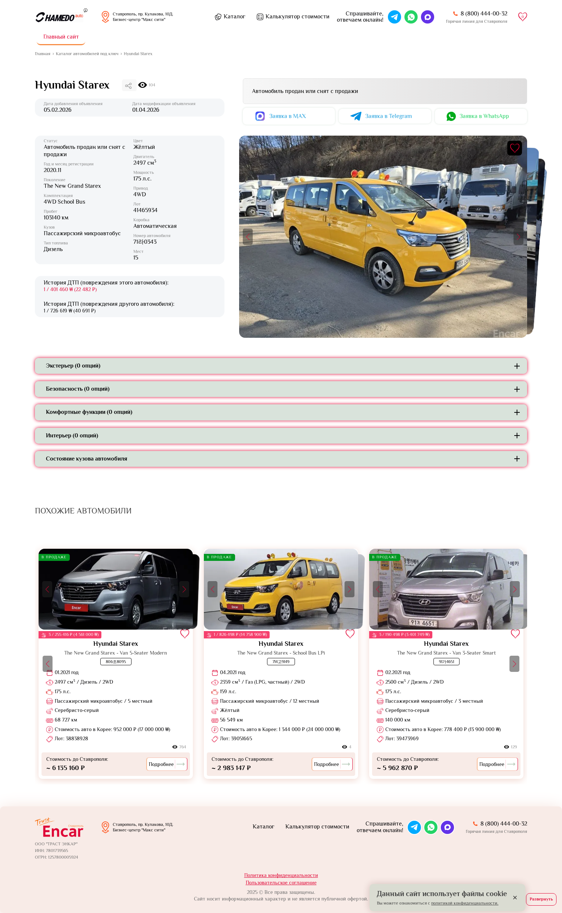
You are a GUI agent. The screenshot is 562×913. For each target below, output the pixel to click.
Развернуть (541, 899)
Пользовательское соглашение (281, 882)
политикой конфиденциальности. (464, 903)
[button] (248, 237)
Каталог (234, 16)
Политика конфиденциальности (281, 875)
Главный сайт (61, 36)
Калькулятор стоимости (297, 16)
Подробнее (167, 764)
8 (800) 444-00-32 (484, 13)
